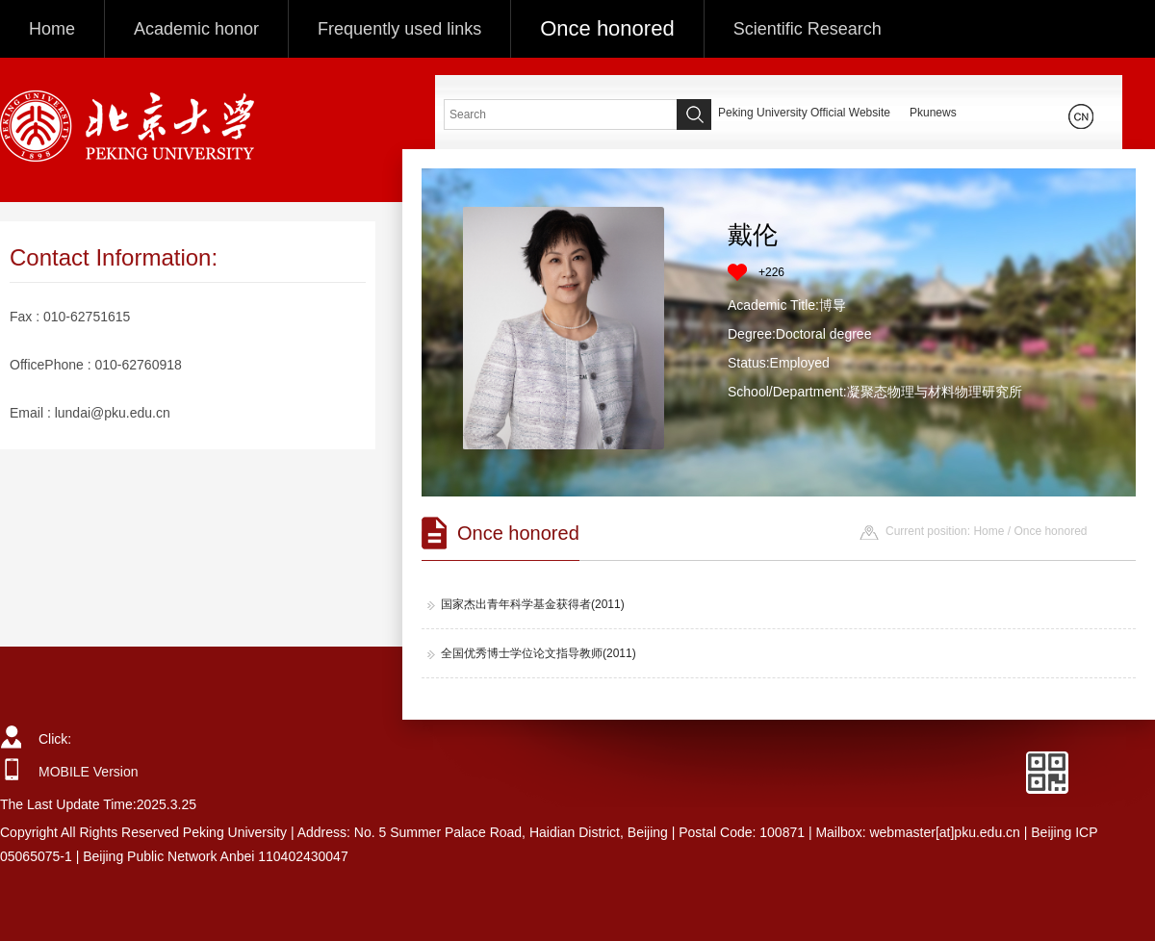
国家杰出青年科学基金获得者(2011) (526, 604)
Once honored (607, 28)
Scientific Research (807, 28)
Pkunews (933, 112)
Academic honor (196, 28)
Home (52, 28)
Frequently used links (399, 28)
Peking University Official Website (804, 112)
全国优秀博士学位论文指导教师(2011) (531, 653)
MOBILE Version (88, 771)
